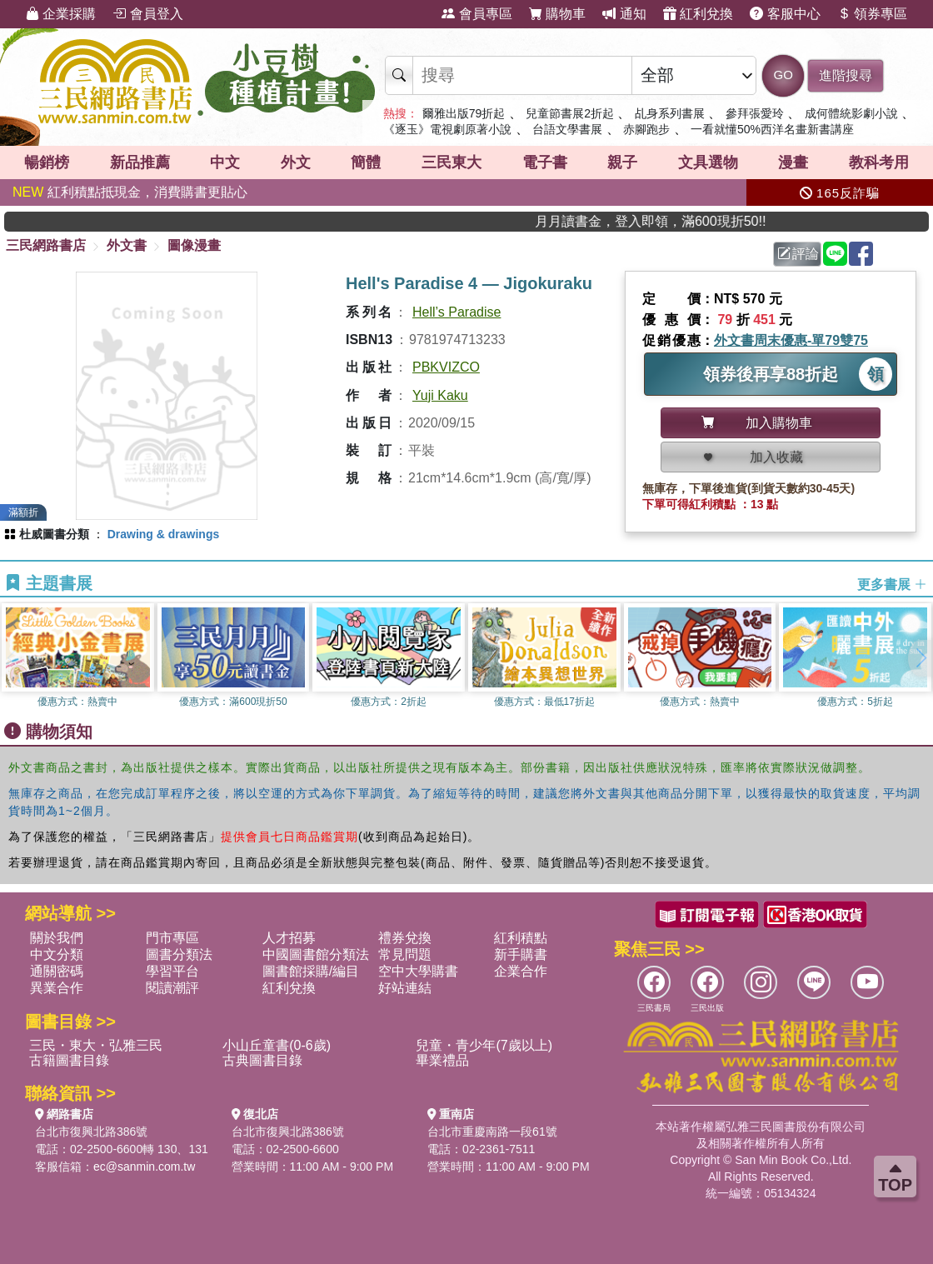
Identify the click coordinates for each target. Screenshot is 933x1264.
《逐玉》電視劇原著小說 (447, 129)
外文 (296, 162)
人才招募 (289, 938)
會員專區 (476, 14)
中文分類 (56, 954)
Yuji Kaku (440, 395)
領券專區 (872, 14)
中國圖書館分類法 (315, 954)
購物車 (557, 14)
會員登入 (147, 14)
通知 (624, 14)
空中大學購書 (418, 971)
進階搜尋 (845, 75)
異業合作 (56, 988)
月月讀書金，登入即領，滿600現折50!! (679, 221)
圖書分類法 (179, 954)
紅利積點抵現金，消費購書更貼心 (129, 192)
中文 (225, 162)
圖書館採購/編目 (310, 971)
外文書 (127, 245)
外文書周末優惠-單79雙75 (791, 340)
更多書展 (892, 584)
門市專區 (172, 938)
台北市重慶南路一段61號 (492, 1131)
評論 (798, 254)
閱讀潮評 (172, 988)
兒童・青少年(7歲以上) (484, 1045)
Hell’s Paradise (456, 312)
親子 (622, 162)
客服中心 (785, 14)
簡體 (366, 162)
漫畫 (793, 162)
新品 (140, 162)
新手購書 (520, 954)
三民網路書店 (46, 245)
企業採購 (61, 14)
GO (783, 74)
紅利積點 (520, 938)
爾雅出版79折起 (464, 113)
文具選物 (708, 162)
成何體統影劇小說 (851, 113)
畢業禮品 (442, 1060)
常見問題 (405, 954)
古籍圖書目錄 (69, 1060)
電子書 (544, 162)
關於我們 (56, 938)
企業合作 (520, 971)
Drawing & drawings (163, 534)
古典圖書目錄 (262, 1060)
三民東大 (451, 162)
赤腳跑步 (646, 129)
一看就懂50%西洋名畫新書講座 (772, 129)
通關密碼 (56, 971)
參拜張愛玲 (755, 113)
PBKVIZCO (446, 367)
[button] (920, 658)
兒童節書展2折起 (570, 113)
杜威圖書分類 (54, 534)
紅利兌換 (698, 14)
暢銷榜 (46, 162)
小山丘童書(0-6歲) (276, 1045)
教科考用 (879, 162)
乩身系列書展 (670, 113)
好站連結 (405, 988)
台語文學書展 (567, 129)
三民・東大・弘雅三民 (95, 1045)
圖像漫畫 (194, 245)
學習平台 (172, 971)
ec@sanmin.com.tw (144, 1166)
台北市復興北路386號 (91, 1131)
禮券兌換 (405, 938)
